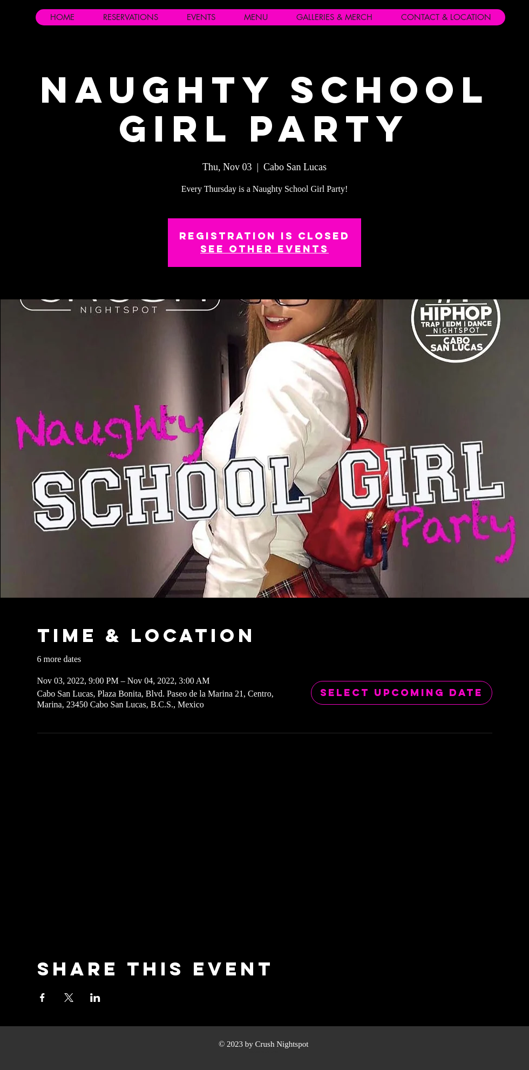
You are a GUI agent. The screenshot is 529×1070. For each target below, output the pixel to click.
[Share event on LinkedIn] (95, 997)
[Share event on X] (69, 997)
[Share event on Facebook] (42, 997)
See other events (264, 249)
